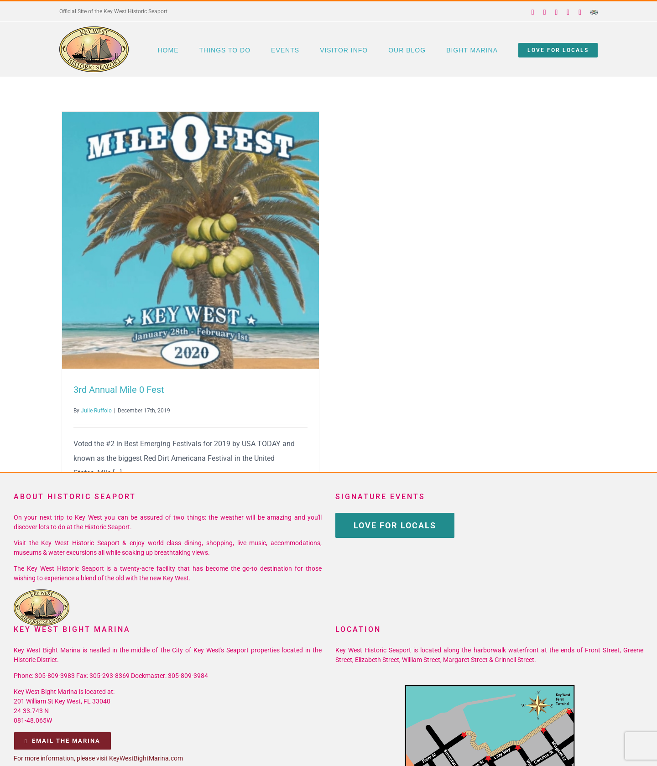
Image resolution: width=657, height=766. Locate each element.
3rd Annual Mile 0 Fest (118, 389)
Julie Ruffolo (96, 410)
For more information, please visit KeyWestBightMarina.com (98, 758)
